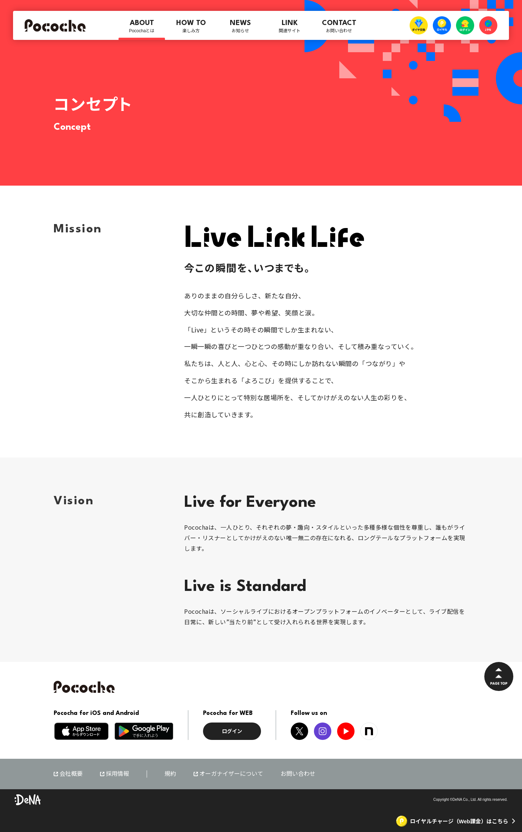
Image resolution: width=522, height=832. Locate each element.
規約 (170, 774)
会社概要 (71, 774)
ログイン (232, 731)
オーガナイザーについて (231, 774)
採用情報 (117, 774)
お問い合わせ (298, 774)
